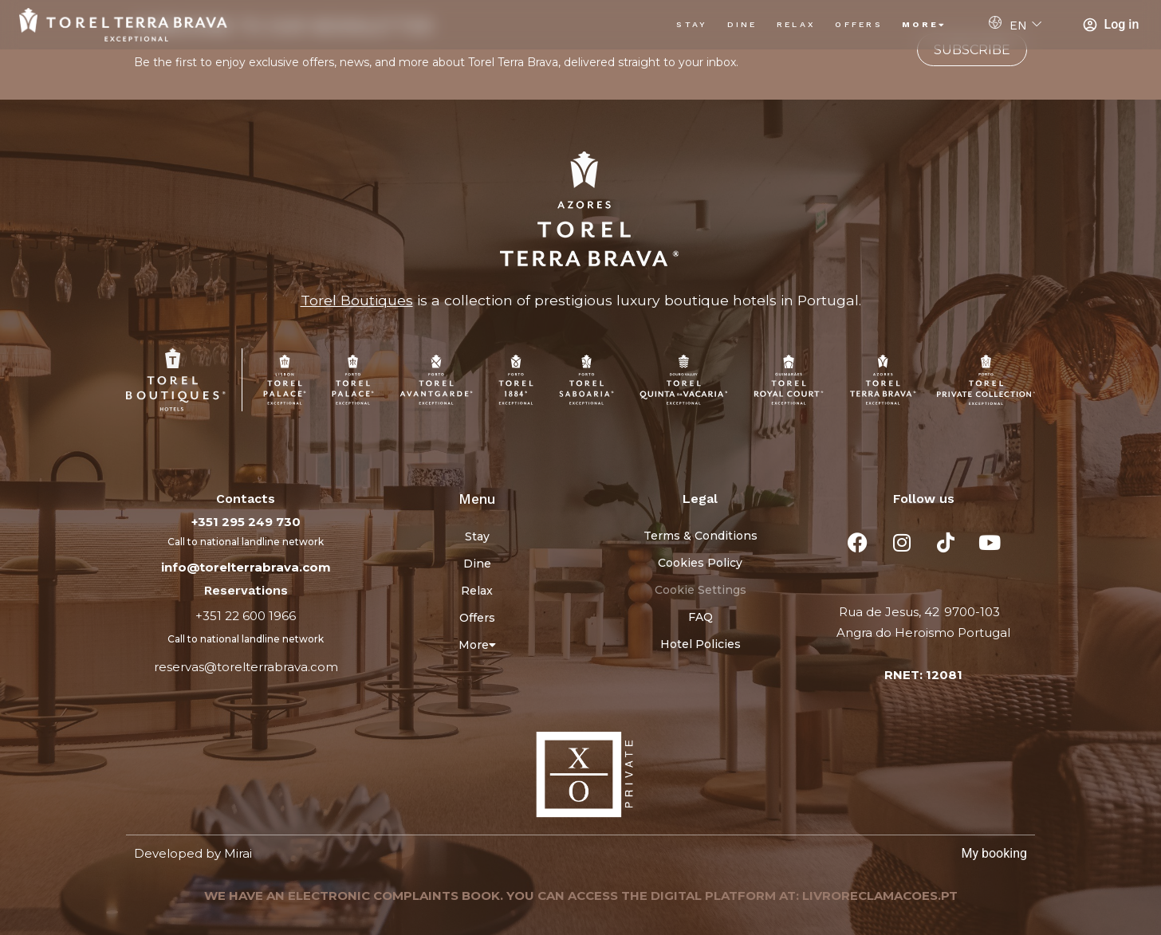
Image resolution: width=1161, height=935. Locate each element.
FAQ (700, 617)
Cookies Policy (700, 563)
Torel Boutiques (357, 300)
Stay (691, 24)
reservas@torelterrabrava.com (246, 666)
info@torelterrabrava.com (246, 567)
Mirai (238, 853)
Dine (742, 24)
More (924, 24)
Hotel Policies (700, 644)
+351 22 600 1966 (245, 615)
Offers (859, 24)
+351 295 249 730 (246, 521)
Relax (797, 24)
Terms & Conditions (700, 535)
